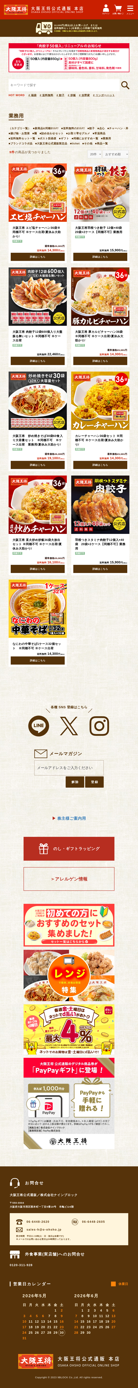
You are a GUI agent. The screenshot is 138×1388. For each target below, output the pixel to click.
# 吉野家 (84, 95)
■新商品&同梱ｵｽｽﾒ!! (46, 128)
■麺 (34, 133)
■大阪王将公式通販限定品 (51, 143)
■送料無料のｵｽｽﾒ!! (73, 128)
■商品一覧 (101, 143)
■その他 (87, 143)
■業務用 (106, 138)
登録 (95, 782)
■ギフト (64, 138)
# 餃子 (61, 95)
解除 (75, 782)
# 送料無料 (46, 95)
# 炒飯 (72, 95)
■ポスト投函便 (47, 138)
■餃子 (91, 128)
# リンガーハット (104, 95)
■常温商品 (99, 133)
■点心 (101, 128)
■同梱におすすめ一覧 (85, 138)
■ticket (75, 143)
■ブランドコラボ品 (21, 143)
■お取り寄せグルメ (78, 133)
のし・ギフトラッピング (69, 848)
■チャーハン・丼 (117, 128)
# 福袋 (32, 95)
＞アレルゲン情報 (69, 878)
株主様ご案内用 (69, 818)
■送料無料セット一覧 (22, 138)
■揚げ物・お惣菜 (19, 133)
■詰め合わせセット (52, 133)
